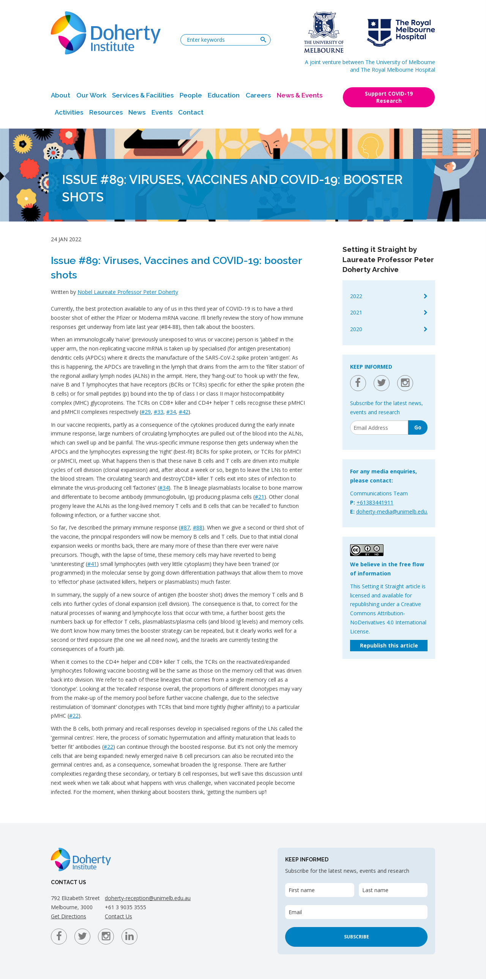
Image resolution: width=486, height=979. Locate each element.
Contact (191, 112)
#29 (146, 411)
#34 (171, 411)
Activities (69, 112)
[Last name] (393, 890)
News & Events (299, 95)
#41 (92, 563)
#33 (158, 411)
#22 (74, 715)
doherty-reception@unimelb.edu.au (148, 898)
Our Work (91, 95)
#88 (197, 527)
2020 (356, 329)
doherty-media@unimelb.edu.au (395, 511)
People (191, 95)
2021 (356, 312)
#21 (259, 496)
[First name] (319, 890)
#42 (183, 411)
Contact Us (118, 916)
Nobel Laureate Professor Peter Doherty (127, 291)
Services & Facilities (143, 95)
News (136, 112)
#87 (185, 527)
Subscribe (356, 936)
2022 (356, 296)
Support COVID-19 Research (389, 97)
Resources (106, 112)
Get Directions (68, 916)
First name (302, 890)
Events (161, 112)
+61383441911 (375, 502)
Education (224, 95)
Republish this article (389, 645)
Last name (375, 890)
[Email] (379, 427)
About (60, 95)
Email (295, 912)
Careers (258, 95)
